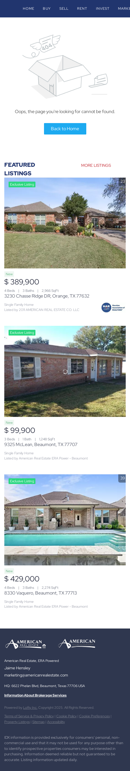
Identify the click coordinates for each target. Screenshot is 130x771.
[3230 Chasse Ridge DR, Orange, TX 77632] (65, 223)
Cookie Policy (66, 716)
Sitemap (38, 722)
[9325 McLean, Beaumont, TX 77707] (65, 371)
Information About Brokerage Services (35, 695)
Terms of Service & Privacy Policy (29, 716)
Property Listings (17, 722)
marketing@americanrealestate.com (36, 675)
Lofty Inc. (30, 707)
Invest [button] (103, 8)
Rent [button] (82, 8)
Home (28, 8)
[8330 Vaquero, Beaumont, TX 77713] (65, 519)
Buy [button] (47, 8)
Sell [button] (64, 8)
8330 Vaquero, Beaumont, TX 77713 (40, 593)
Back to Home (65, 129)
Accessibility (56, 722)
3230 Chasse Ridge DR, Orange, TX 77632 (46, 296)
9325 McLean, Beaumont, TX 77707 (40, 444)
